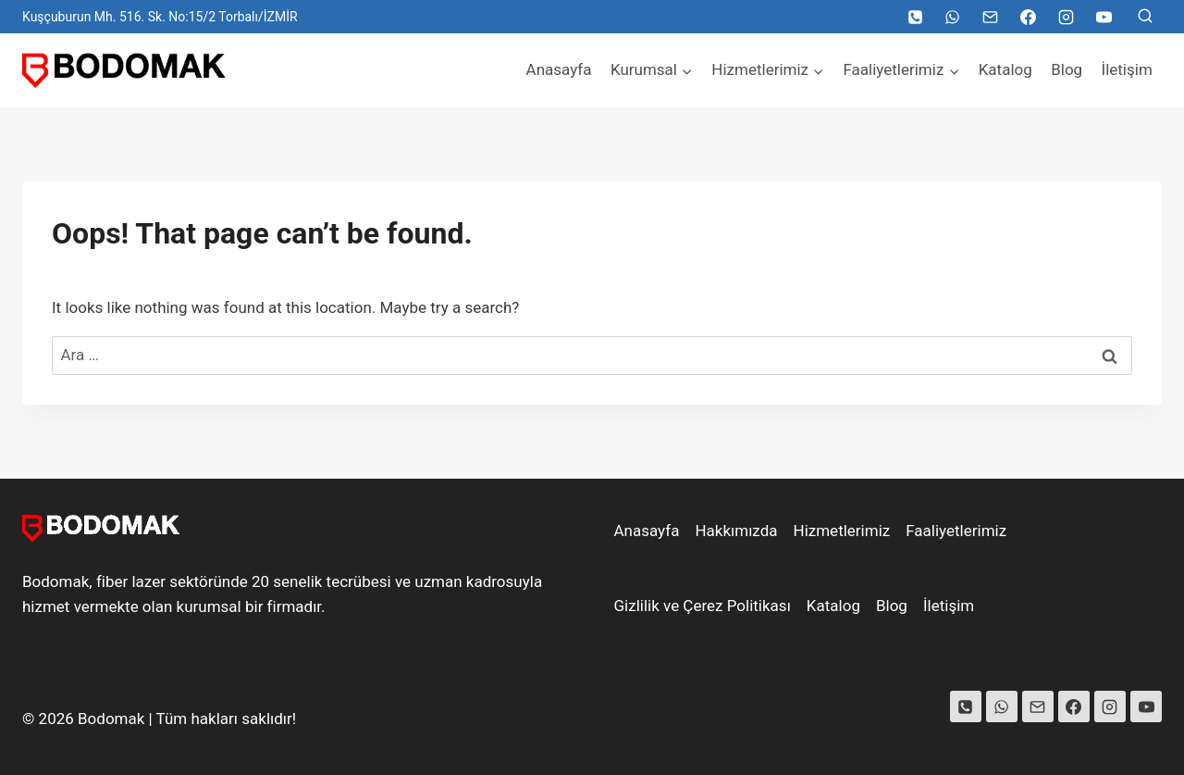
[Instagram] (1065, 16)
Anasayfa (559, 69)
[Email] (990, 16)
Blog (1066, 69)
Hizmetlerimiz (842, 530)
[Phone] (965, 706)
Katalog (1005, 69)
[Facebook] (1027, 16)
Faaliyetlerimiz (956, 530)
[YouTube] (1103, 16)
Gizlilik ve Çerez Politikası (702, 605)
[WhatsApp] (952, 16)
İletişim (1127, 69)
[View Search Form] (1145, 16)
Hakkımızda (736, 530)
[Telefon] (915, 16)
